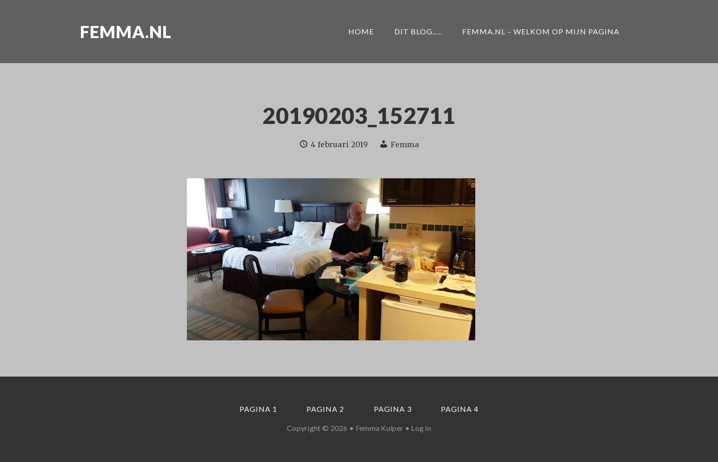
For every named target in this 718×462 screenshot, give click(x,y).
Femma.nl (126, 31)
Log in (421, 427)
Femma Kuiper (380, 427)
